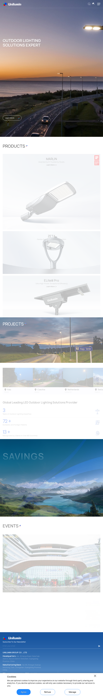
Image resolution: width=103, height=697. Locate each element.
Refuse (47, 692)
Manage (72, 692)
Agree (23, 692)
